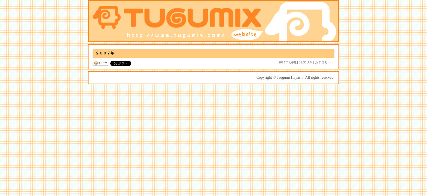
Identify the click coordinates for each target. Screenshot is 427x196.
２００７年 (104, 53)
